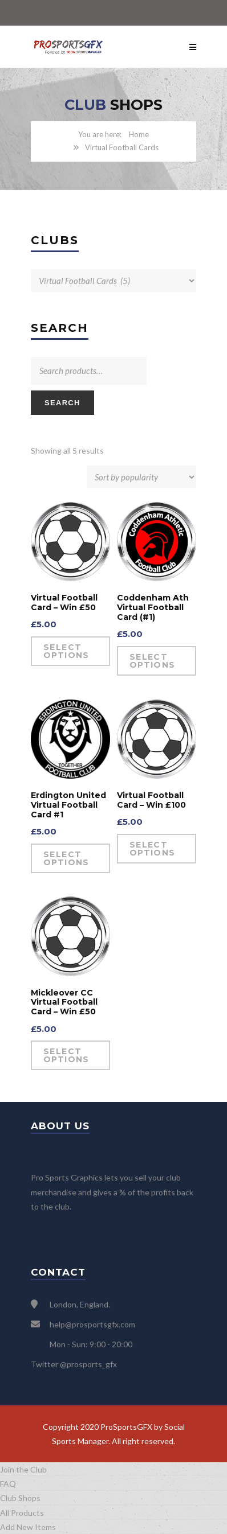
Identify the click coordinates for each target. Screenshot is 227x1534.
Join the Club (23, 1469)
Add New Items (28, 1527)
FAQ (8, 1483)
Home (139, 134)
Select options (66, 651)
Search (62, 402)
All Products (22, 1512)
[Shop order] (141, 477)
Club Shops (20, 1498)
